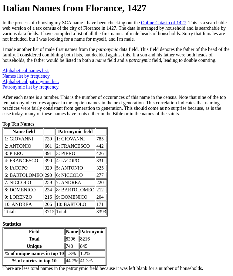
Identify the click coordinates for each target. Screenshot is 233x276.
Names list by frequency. (26, 76)
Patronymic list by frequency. (30, 86)
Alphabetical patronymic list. (30, 81)
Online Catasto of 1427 (163, 22)
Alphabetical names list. (25, 70)
